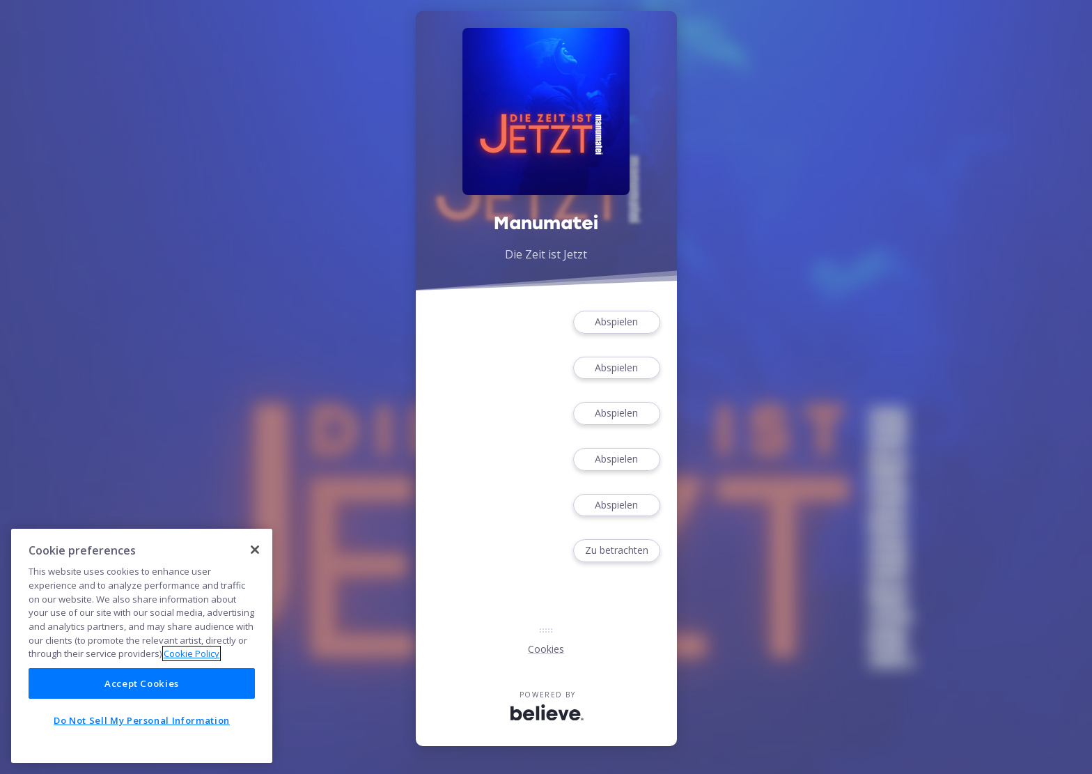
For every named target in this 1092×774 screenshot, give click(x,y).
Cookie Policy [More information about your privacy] (191, 653)
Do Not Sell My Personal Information (142, 720)
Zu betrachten (616, 551)
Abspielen (616, 322)
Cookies (546, 649)
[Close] (255, 549)
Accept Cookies (141, 683)
